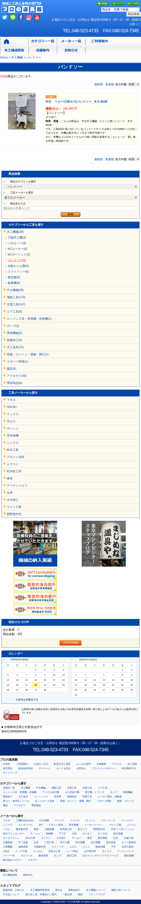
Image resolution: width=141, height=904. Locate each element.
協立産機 (118, 833)
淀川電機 (95, 842)
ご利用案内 (22, 764)
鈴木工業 (13, 449)
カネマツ (32, 860)
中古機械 (41, 787)
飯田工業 (72, 855)
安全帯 (57, 796)
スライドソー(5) (18, 271)
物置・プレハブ (125, 801)
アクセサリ (20, 805)
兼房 (10, 478)
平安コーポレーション (123, 829)
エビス (73, 846)
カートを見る (63, 768)
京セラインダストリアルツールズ (100, 855)
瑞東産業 (23, 846)
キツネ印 (102, 833)
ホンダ (57, 855)
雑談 (80, 894)
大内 (74, 833)
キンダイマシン (11, 838)
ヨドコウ (106, 851)
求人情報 (132, 764)
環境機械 (128, 792)
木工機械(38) (15, 231)
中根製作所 (40, 846)
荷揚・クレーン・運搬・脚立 (75, 801)
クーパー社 (9, 855)
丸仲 (10, 492)
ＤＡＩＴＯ (58, 846)
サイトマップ (10, 772)
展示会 (58, 890)
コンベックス (41, 796)
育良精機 (13, 435)
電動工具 (56, 787)
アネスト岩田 (15, 457)
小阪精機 (49, 829)
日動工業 (128, 838)
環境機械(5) (14, 332)
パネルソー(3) (17, 243)
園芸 (5, 805)
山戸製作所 (90, 851)
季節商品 (36, 805)
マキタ (11, 399)
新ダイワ (82, 829)
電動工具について (120, 890)
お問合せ (81, 768)
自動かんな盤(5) (18, 265)
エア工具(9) (14, 311)
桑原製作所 (22, 829)
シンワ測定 (72, 851)
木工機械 (25, 787)
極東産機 (100, 846)
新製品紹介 (74, 890)
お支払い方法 (41, 764)
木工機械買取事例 (39, 890)
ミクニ (86, 846)
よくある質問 (83, 764)
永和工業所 (127, 846)
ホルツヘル (27, 855)
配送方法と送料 (62, 764)
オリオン (87, 833)
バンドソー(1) (17, 260)
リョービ (75, 820)
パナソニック (108, 820)
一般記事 (67, 894)
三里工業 (49, 842)
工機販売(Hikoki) (24, 820)
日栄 (115, 838)
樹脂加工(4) (14, 340)
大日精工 (13, 499)
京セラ (11, 421)
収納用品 (72, 796)
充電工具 (72, 787)
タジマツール (25, 824)
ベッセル (38, 851)
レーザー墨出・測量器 (110, 796)
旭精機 (49, 833)
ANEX (6, 851)
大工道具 (23, 796)
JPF (41, 824)
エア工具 (102, 787)
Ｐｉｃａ (35, 833)
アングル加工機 (50, 792)
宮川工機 (64, 842)
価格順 (98, 84)
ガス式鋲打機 (72, 792)
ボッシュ (13, 428)
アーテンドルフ (17, 485)
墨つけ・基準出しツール (16, 801)
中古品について (11, 894)
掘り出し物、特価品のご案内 (41, 894)
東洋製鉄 (102, 838)
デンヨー (76, 838)
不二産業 (23, 842)
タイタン (45, 838)
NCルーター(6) (17, 248)
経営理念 (7, 768)
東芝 (89, 838)
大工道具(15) (15, 347)
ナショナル (127, 820)
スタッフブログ (96, 894)
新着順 (109, 84)
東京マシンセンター (13, 833)
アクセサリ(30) (17, 375)
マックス (13, 414)
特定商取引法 (129, 768)
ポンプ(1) (13, 325)
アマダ (62, 833)
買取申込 (28, 875)
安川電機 (80, 842)
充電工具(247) (16, 304)
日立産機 (44, 820)
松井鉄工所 (14, 471)
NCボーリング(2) (19, 254)
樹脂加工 (7, 796)
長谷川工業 (54, 851)
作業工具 (87, 796)
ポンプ (113, 792)
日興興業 (7, 842)
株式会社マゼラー (12, 860)
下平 (113, 846)
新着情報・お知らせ (13, 890)
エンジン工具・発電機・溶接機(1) (29, 318)
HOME (6, 764)
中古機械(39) (15, 290)
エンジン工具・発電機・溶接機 (19, 792)
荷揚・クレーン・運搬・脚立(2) (28, 354)
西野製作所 (14, 514)
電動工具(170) (16, 297)
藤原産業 (43, 855)
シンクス (13, 442)
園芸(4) (11, 368)
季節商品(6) (14, 382)
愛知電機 (129, 855)
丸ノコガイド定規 (44, 801)
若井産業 (111, 842)
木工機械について (95, 890)
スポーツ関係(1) (17, 361)
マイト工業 (14, 507)
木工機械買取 (10, 875)
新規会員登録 (25, 768)
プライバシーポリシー (104, 768)
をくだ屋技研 (129, 842)
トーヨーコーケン (93, 824)
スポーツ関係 (104, 801)
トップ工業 (21, 851)
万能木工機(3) (17, 237)
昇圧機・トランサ (94, 792)
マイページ (44, 768)
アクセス (117, 764)
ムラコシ (13, 464)
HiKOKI (12, 406)
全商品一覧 (9, 787)
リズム (6, 829)
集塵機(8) (14, 282)
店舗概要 (101, 764)
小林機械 (7, 846)
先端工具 (87, 787)
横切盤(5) (14, 277)
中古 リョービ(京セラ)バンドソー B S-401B (76, 101)
